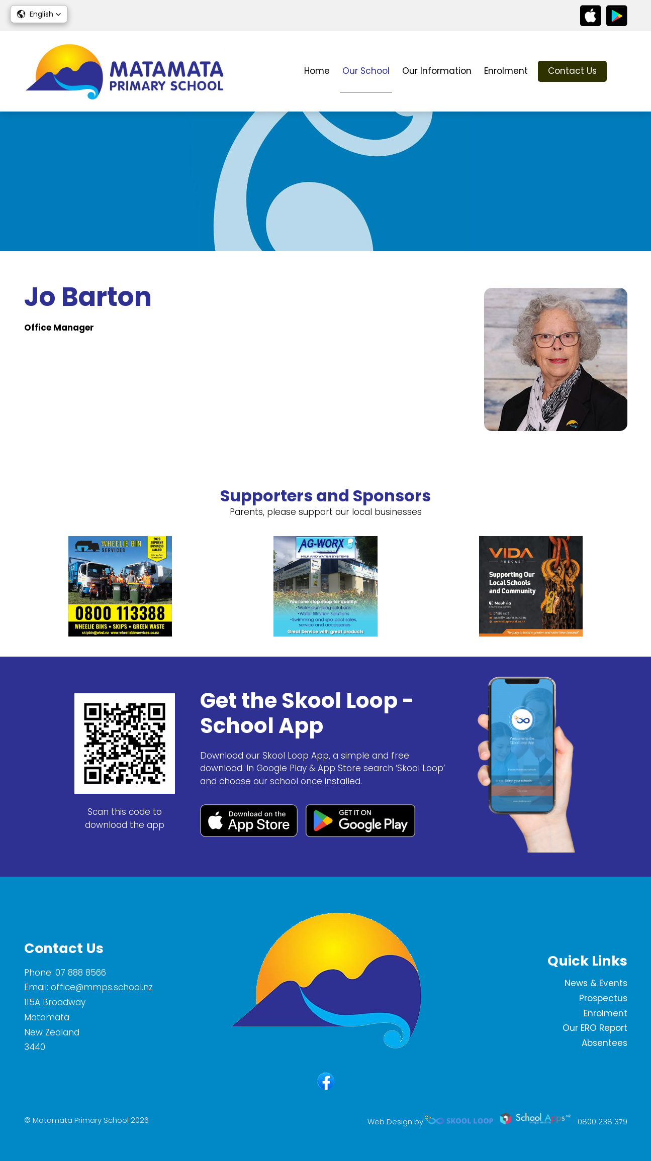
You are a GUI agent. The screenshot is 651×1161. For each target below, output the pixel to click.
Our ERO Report (595, 1028)
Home (317, 71)
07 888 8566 (80, 973)
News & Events (596, 983)
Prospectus (603, 998)
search (622, 71)
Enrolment (506, 71)
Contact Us (572, 71)
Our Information (437, 71)
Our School (366, 71)
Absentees (604, 1043)
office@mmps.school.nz (102, 987)
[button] (39, 14)
